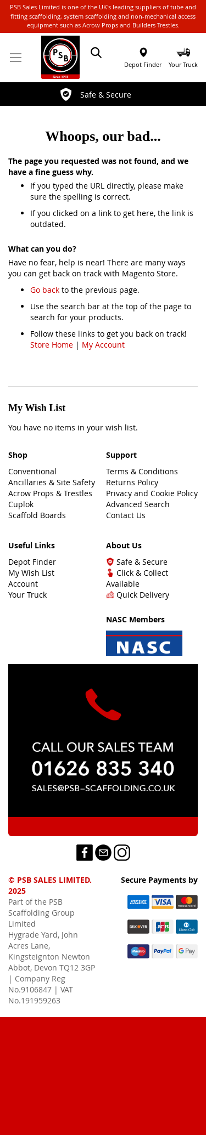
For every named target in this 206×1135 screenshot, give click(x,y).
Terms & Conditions (142, 471)
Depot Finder (143, 64)
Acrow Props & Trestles (50, 493)
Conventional (32, 471)
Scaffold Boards (37, 515)
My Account (103, 344)
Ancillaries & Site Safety (51, 482)
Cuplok (21, 504)
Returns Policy (132, 482)
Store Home (51, 344)
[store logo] (60, 58)
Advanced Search (138, 504)
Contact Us (126, 515)
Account (23, 583)
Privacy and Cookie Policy (152, 493)
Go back (44, 290)
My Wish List (31, 573)
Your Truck (27, 594)
